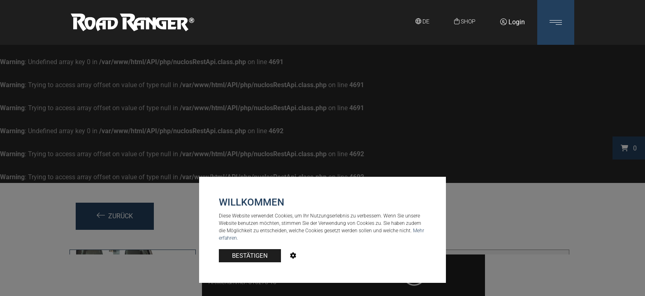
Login (512, 22)
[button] (555, 22)
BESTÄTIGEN (250, 255)
